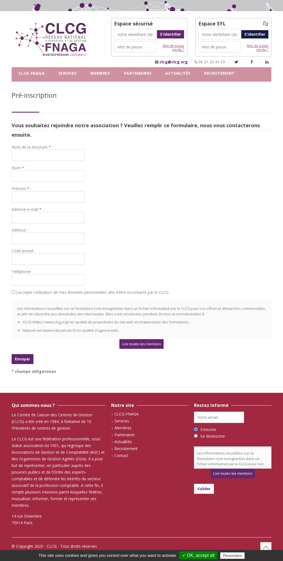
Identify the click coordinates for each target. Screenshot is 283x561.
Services (67, 73)
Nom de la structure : (32, 147)
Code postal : (23, 250)
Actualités (177, 73)
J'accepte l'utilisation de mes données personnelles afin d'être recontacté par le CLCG (90, 292)
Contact (29, 85)
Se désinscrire (212, 436)
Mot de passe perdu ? (173, 48)
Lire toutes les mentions (141, 344)
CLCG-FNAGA (31, 73)
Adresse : (20, 230)
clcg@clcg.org (173, 61)
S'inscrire (208, 429)
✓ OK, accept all (198, 555)
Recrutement (219, 73)
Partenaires (137, 73)
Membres (100, 73)
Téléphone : (22, 271)
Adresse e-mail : (27, 209)
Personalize (232, 556)
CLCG (52, 546)
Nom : (19, 167)
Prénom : (21, 188)
